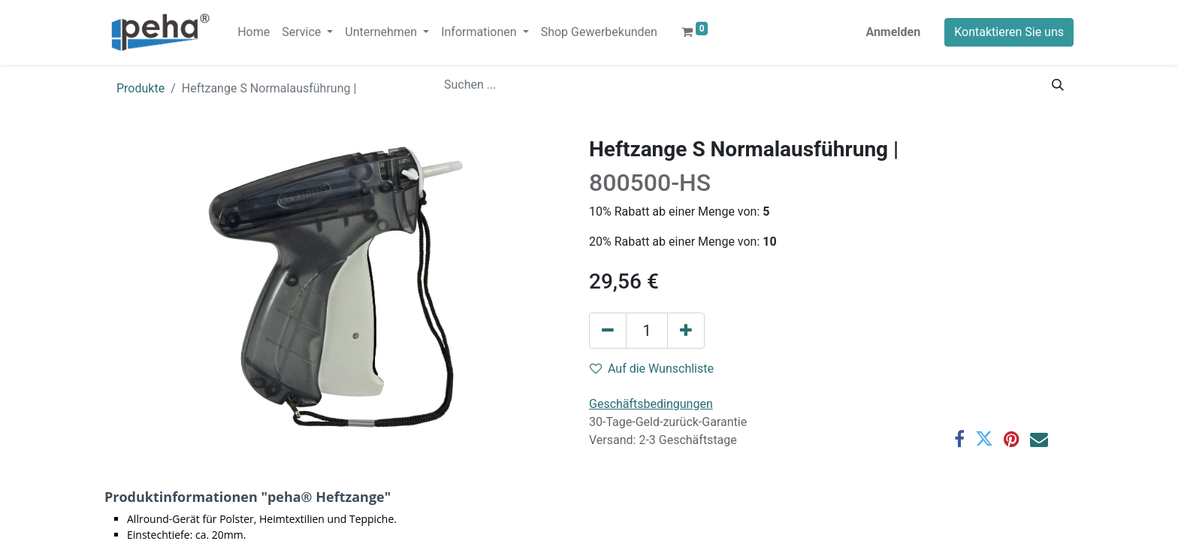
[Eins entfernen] (608, 331)
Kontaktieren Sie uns (1009, 32)
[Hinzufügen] (686, 331)
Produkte (140, 88)
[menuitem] (253, 32)
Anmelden (892, 32)
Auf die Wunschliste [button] (652, 368)
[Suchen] (1058, 85)
